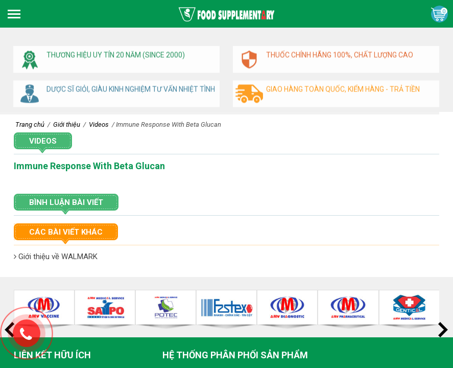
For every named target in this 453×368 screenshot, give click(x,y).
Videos (43, 141)
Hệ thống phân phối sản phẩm (235, 355)
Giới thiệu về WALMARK (56, 256)
